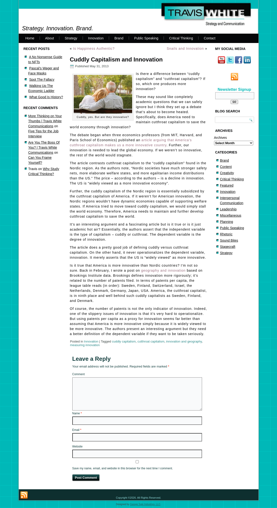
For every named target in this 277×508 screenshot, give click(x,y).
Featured (227, 185)
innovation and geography (184, 341)
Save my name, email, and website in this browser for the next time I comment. (122, 468)
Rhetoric (226, 234)
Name (77, 413)
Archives (220, 138)
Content (226, 167)
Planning (226, 222)
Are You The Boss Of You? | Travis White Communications (44, 147)
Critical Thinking (181, 38)
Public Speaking (146, 38)
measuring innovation (85, 345)
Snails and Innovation (185, 48)
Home (29, 38)
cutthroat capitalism (150, 341)
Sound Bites (229, 240)
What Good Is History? (46, 97)
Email (76, 430)
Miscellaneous (230, 215)
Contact (209, 38)
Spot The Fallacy (41, 79)
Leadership (228, 209)
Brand (118, 38)
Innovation (96, 38)
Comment (78, 374)
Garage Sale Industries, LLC (145, 504)
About (49, 38)
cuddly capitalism (124, 341)
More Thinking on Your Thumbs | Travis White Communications (45, 121)
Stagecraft (227, 247)
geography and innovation (163, 270)
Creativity (227, 173)
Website (77, 446)
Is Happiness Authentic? (94, 48)
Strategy (71, 38)
